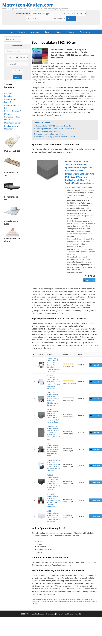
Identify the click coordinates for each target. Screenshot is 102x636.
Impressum (50, 614)
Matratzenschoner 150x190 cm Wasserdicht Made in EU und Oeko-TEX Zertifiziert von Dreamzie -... (53, 465)
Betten (49, 32)
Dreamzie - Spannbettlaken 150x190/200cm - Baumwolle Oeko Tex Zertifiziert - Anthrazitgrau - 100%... (53, 449)
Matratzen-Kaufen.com (28, 5)
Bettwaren (72, 32)
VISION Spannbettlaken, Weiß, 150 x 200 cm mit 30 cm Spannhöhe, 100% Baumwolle (53, 516)
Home (12, 32)
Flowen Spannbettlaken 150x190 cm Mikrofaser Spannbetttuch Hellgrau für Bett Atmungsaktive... (53, 415)
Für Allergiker (87, 32)
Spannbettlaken (64, 565)
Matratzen (23, 32)
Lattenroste (37, 32)
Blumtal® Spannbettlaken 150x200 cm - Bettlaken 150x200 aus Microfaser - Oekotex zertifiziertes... (53, 500)
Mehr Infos (90, 280)
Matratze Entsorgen (12, 123)
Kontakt (78, 614)
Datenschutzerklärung (64, 614)
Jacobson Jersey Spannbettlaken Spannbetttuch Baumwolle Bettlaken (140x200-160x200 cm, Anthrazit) (53, 365)
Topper (60, 32)
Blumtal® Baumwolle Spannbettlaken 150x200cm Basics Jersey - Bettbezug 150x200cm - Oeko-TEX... (53, 382)
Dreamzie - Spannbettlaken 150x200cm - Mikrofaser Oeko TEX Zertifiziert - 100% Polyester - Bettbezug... (53, 398)
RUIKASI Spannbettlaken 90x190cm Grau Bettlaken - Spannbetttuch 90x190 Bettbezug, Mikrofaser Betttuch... (53, 482)
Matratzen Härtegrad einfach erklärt (12, 117)
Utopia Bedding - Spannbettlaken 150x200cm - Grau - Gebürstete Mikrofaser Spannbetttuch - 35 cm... (53, 432)
